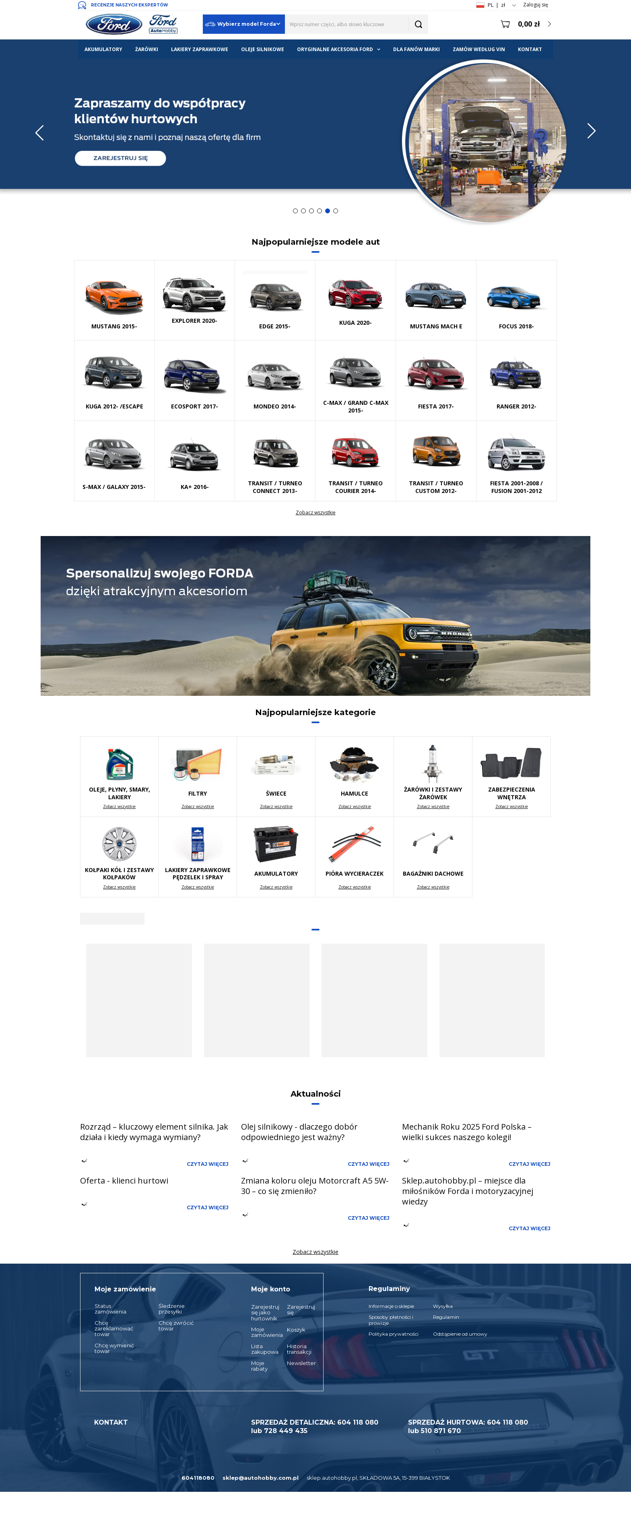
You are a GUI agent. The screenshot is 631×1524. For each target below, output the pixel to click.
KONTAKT (530, 49)
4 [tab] (319, 210)
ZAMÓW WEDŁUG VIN (479, 49)
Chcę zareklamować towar (114, 1328)
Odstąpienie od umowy (460, 1334)
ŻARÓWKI (146, 49)
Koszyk (296, 1329)
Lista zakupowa (261, 1349)
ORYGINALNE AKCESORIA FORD (335, 49)
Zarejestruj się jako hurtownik (261, 1312)
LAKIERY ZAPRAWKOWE (199, 49)
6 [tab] (335, 210)
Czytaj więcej (208, 1164)
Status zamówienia (110, 1309)
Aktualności (316, 1094)
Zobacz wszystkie (316, 512)
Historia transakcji (297, 1349)
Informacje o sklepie (391, 1306)
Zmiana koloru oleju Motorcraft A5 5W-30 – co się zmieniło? (315, 1185)
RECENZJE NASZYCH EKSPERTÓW (129, 5)
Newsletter (297, 1363)
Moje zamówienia (261, 1332)
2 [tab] (303, 210)
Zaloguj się (535, 4)
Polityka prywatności (394, 1334)
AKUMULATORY (103, 49)
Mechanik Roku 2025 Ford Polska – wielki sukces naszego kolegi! (467, 1131)
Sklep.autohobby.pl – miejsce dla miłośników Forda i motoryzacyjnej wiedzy (467, 1191)
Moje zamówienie (125, 1289)
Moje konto (270, 1289)
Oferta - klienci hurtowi (124, 1180)
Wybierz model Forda (240, 24)
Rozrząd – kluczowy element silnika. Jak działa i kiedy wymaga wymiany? (154, 1131)
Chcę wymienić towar (114, 1348)
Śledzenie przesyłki (172, 1309)
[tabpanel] (315, 132)
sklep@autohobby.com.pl (261, 1478)
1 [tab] (295, 210)
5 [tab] (327, 210)
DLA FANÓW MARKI (416, 49)
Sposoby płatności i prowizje (391, 1320)
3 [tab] (311, 210)
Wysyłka (443, 1306)
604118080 (197, 1478)
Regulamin (446, 1317)
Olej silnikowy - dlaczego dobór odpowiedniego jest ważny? (299, 1131)
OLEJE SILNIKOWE (262, 49)
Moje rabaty (259, 1366)
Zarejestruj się (297, 1310)
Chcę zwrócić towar (176, 1326)
